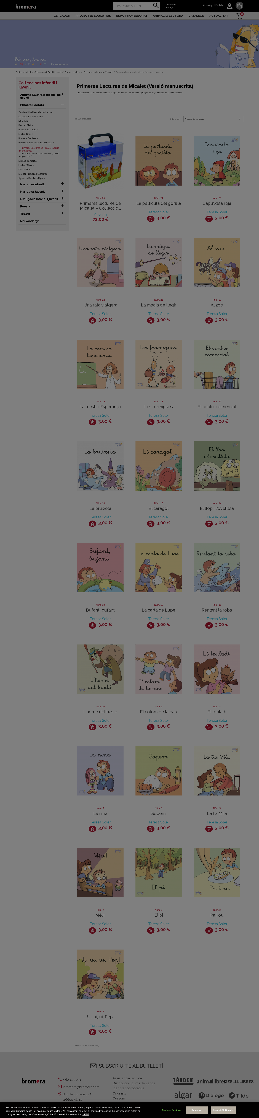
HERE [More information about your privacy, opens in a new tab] (85, 1114)
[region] (129, 1110)
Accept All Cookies (223, 1110)
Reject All (196, 1110)
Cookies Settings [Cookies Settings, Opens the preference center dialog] (171, 1110)
